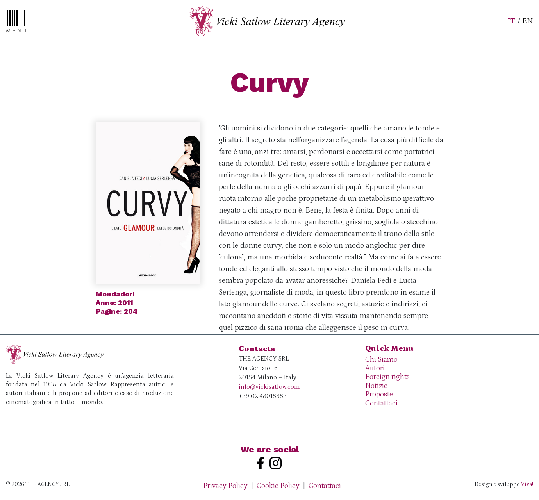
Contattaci (381, 403)
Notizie (376, 386)
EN (527, 21)
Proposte (379, 394)
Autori (375, 368)
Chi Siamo (381, 359)
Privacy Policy (225, 486)
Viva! (527, 484)
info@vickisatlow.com (269, 386)
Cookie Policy (278, 486)
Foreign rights (387, 377)
